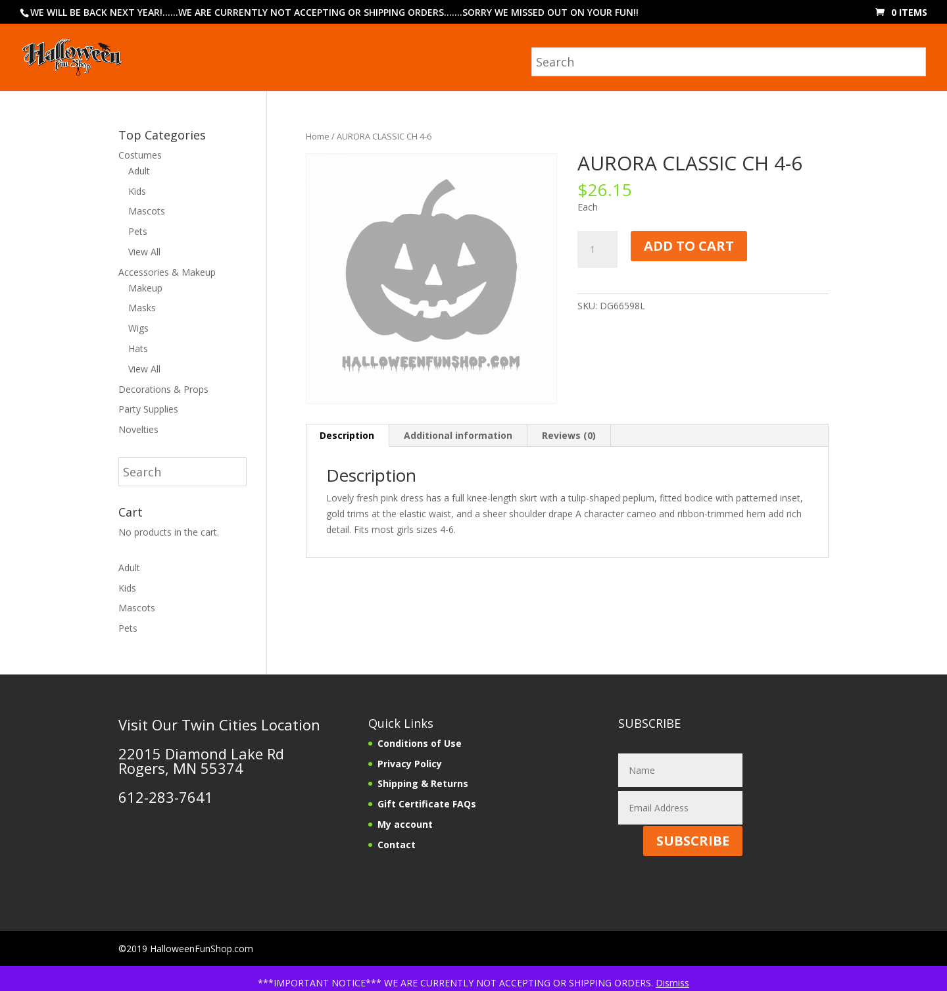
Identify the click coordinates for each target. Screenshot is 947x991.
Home (317, 136)
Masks (142, 307)
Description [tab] (347, 435)
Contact (396, 844)
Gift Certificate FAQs (426, 804)
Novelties (138, 429)
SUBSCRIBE (692, 841)
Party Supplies (148, 409)
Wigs (138, 328)
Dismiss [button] (672, 983)
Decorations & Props (163, 389)
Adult (139, 171)
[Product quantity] (597, 249)
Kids (137, 191)
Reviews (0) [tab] (569, 435)
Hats (138, 348)
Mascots (146, 211)
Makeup (145, 288)
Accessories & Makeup (167, 272)
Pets (137, 231)
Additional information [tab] (458, 435)
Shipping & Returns (422, 783)
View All (144, 251)
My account (405, 824)
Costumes (140, 155)
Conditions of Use (419, 743)
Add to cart (689, 246)
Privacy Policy (409, 763)
